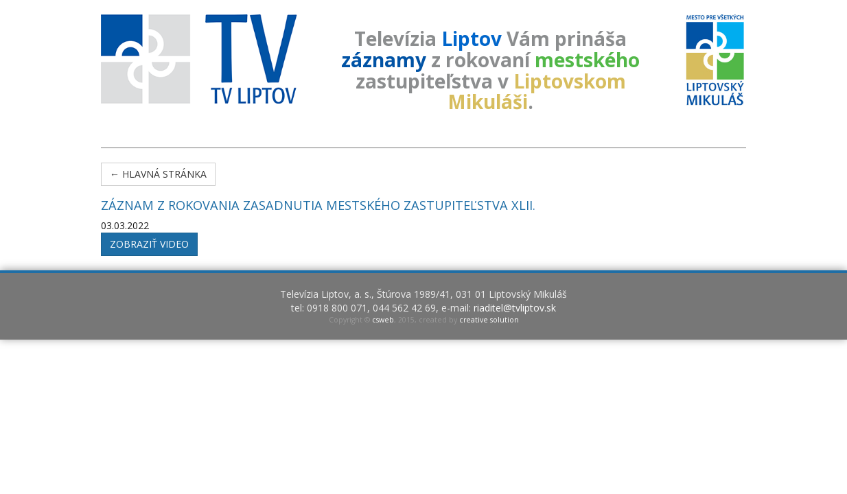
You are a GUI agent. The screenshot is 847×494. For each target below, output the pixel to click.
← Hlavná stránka (158, 173)
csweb (383, 320)
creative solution (489, 320)
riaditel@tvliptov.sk (515, 307)
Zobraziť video (149, 243)
